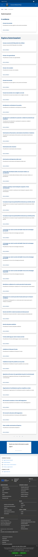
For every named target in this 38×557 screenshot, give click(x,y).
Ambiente (5, 508)
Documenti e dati (5, 498)
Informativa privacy (5, 540)
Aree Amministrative (5, 489)
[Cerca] (35, 4)
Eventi (22, 513)
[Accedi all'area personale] (33, 1)
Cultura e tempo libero (25, 489)
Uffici (3, 490)
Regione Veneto (4, 1)
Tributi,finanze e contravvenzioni (9, 506)
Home (2, 9)
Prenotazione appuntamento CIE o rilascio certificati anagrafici (28, 522)
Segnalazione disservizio (25, 525)
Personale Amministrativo (6, 496)
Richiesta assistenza (24, 528)
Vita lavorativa (23, 490)
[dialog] (19, 551)
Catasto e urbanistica (24, 494)
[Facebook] (30, 481)
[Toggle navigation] (2, 4)
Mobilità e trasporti (24, 496)
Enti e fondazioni (5, 492)
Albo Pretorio (4, 538)
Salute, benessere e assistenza (9, 511)
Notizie (22, 503)
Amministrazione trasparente (7, 536)
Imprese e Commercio (24, 492)
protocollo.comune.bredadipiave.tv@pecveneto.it (9, 531)
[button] (19, 555)
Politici (3, 494)
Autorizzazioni (6, 513)
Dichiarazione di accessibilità (7, 544)
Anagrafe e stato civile (25, 487)
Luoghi (22, 511)
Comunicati (23, 505)
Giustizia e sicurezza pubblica (9, 504)
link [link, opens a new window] (28, 550)
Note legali (4, 542)
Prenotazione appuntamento (26, 520)
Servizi (6, 9)
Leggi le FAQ (23, 527)
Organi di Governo (5, 487)
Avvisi (22, 507)
